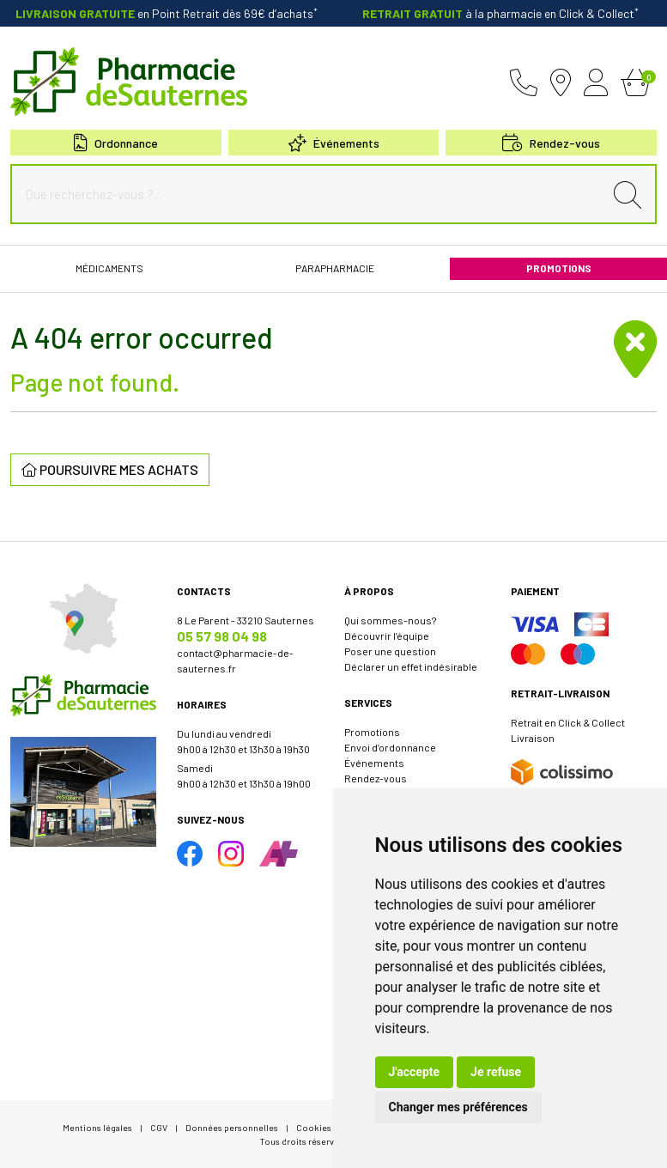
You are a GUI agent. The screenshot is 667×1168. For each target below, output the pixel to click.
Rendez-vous (375, 778)
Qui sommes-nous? (390, 620)
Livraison (533, 738)
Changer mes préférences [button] (458, 1107)
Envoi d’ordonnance (390, 747)
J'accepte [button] (414, 1072)
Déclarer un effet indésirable (410, 666)
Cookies (313, 1127)
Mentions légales (97, 1127)
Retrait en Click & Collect (568, 722)
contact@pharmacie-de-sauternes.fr (235, 660)
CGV (158, 1127)
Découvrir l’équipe (386, 636)
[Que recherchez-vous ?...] (311, 194)
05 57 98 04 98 (222, 636)
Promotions (372, 732)
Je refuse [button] (495, 1072)
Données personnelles (231, 1127)
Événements (333, 143)
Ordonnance (116, 143)
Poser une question (390, 651)
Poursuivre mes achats (109, 469)
